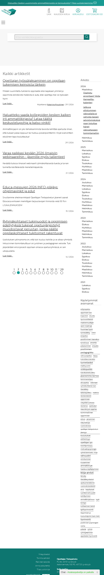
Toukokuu (87, 163)
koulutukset (85, 435)
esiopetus (84, 336)
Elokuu (85, 160)
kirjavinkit (84, 316)
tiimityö (83, 503)
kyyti (97, 499)
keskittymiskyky (86, 445)
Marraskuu (87, 150)
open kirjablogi (86, 326)
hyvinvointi (86, 519)
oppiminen (85, 399)
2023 (83, 217)
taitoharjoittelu (86, 392)
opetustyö (93, 406)
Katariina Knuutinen (55, 104)
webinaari (94, 382)
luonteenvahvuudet (88, 492)
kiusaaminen (85, 462)
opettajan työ (86, 442)
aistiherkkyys (85, 439)
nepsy (95, 355)
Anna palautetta (42, 565)
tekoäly (83, 476)
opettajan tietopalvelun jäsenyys (89, 431)
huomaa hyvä (86, 329)
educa (83, 419)
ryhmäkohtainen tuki (88, 386)
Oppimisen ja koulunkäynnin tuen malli (90, 514)
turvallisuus (85, 342)
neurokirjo (85, 422)
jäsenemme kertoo (90, 375)
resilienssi (84, 406)
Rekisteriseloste (43, 561)
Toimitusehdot (43, 558)
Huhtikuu (87, 166)
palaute (83, 529)
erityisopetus (85, 309)
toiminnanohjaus (87, 379)
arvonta (93, 342)
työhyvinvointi (87, 509)
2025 (83, 147)
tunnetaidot (87, 362)
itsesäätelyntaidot (87, 479)
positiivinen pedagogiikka (87, 351)
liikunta (92, 316)
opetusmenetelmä (87, 483)
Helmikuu (87, 137)
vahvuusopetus (86, 356)
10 (52, 270)
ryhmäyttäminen (87, 532)
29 (62, 270)
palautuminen (86, 346)
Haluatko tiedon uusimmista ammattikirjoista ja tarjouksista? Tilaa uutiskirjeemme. (50, 3)
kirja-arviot (87, 472)
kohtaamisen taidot (88, 506)
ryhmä (89, 529)
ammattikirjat (86, 465)
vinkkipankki (86, 369)
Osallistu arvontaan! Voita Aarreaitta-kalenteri (91, 97)
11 (56, 270)
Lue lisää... (8, 103)
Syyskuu (86, 156)
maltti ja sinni (85, 365)
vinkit (93, 332)
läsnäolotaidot (86, 396)
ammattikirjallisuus (88, 499)
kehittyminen (85, 496)
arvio (82, 489)
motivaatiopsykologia (88, 449)
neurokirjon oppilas (89, 409)
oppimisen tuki (86, 312)
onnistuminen (86, 459)
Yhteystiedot (44, 554)
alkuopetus (85, 382)
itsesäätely (84, 389)
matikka (96, 392)
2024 (83, 179)
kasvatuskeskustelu (88, 372)
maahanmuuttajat (87, 322)
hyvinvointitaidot (87, 319)
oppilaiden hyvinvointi (89, 536)
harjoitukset (89, 489)
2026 (83, 86)
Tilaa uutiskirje (43, 569)
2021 (83, 282)
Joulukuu (86, 182)
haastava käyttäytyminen (90, 469)
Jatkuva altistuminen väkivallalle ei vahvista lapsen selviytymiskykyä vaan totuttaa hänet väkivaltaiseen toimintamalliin (91, 120)
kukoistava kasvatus (88, 359)
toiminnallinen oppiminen (87, 414)
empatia (95, 346)
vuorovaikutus (86, 425)
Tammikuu (87, 141)
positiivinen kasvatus (90, 339)
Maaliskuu (87, 89)
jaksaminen (91, 419)
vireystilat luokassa (87, 402)
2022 (83, 243)
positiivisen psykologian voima (89, 524)
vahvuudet (86, 455)
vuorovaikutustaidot (88, 486)
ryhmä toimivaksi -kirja (89, 452)
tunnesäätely (85, 332)
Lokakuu (86, 153)
